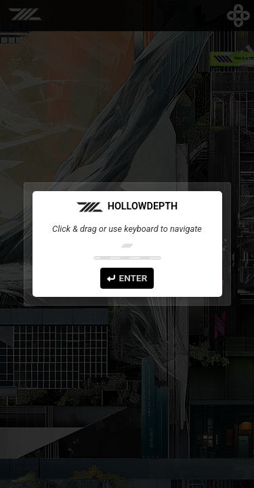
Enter (127, 277)
